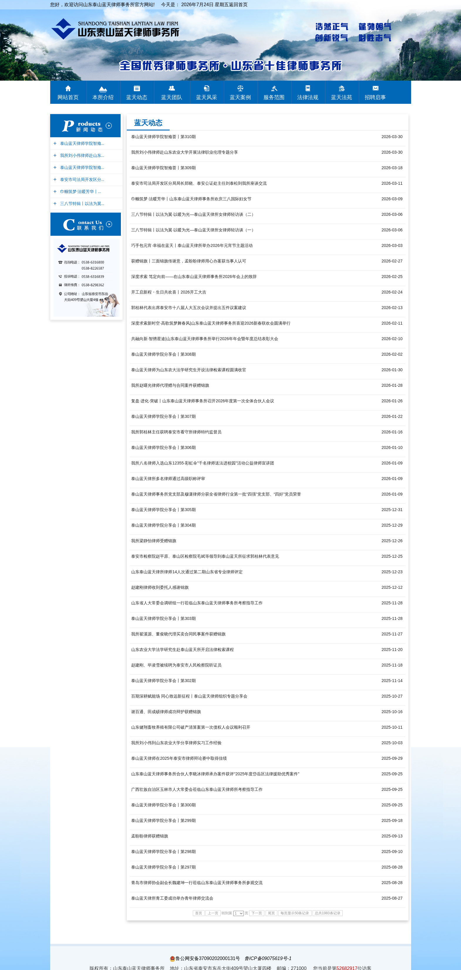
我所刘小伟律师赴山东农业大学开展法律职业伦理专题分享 (184, 152)
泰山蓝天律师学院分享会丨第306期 (163, 447)
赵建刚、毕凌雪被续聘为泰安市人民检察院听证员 (176, 665)
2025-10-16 (392, 711)
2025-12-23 (392, 571)
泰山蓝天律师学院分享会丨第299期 (163, 820)
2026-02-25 (392, 276)
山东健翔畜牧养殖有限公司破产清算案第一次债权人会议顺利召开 (190, 727)
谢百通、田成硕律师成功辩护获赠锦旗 (166, 711)
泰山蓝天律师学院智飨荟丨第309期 (163, 167)
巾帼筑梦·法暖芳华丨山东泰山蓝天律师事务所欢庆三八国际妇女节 (191, 198)
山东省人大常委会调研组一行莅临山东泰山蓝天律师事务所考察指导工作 (197, 603)
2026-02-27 (392, 261)
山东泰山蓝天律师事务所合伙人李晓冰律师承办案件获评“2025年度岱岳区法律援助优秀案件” (215, 773)
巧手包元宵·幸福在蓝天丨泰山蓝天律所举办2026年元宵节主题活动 (191, 245)
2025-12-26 (392, 540)
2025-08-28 (392, 867)
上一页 (213, 913)
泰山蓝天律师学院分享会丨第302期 (163, 680)
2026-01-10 (392, 447)
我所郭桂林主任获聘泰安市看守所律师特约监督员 (176, 432)
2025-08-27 (392, 898)
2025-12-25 (392, 556)
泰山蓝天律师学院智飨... (81, 143)
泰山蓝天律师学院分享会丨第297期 (163, 867)
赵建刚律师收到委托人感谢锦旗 (160, 587)
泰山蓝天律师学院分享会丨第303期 (163, 618)
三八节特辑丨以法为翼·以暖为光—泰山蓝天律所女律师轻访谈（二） (193, 214)
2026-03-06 (392, 214)
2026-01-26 (392, 400)
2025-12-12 (392, 587)
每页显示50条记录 (295, 913)
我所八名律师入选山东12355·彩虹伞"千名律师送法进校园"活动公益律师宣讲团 (202, 463)
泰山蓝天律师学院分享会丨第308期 (163, 354)
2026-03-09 (392, 198)
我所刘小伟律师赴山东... (81, 155)
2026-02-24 (392, 292)
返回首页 (238, 4)
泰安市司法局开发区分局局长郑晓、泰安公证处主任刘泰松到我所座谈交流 (199, 183)
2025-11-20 (392, 649)
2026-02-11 (392, 323)
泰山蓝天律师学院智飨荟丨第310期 (163, 136)
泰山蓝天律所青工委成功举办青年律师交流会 (172, 898)
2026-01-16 (392, 432)
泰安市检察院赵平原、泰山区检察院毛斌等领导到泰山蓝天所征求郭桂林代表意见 (205, 556)
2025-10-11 (392, 727)
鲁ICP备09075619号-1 (267, 958)
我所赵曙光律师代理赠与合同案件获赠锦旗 (170, 385)
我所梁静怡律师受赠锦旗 (153, 540)
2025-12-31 (392, 509)
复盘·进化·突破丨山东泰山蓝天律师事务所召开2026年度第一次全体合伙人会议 (202, 400)
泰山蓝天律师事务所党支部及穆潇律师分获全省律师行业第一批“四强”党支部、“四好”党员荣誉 (216, 494)
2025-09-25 (392, 773)
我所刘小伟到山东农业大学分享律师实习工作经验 (176, 742)
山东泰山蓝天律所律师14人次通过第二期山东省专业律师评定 (187, 571)
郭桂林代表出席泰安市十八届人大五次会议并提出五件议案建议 (188, 307)
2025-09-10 (392, 851)
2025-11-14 (392, 680)
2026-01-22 (392, 416)
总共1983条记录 (327, 913)
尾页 (271, 913)
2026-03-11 (392, 183)
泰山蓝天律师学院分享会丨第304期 (163, 525)
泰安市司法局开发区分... (81, 179)
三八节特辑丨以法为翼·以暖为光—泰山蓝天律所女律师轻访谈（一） (193, 230)
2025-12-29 (392, 525)
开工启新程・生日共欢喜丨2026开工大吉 (168, 292)
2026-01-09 (392, 463)
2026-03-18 (392, 167)
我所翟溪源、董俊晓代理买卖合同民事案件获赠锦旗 (178, 634)
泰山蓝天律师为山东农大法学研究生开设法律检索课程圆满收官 (188, 369)
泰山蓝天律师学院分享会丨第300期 (163, 805)
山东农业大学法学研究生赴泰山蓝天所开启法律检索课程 (182, 649)
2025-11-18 (392, 665)
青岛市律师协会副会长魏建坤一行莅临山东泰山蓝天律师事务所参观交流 (197, 882)
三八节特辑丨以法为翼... (81, 203)
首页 (198, 913)
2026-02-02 (392, 354)
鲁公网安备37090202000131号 (205, 958)
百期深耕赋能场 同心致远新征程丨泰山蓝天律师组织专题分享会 (189, 696)
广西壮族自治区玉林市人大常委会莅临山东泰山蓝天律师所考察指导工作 (197, 789)
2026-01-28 (392, 385)
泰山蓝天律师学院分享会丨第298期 (163, 851)
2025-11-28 (392, 603)
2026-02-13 (392, 307)
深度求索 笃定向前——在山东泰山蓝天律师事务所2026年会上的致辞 (193, 276)
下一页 (256, 913)
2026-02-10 (392, 338)
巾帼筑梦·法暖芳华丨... (80, 191)
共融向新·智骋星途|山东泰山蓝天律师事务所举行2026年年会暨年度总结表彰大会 (204, 338)
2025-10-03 (392, 742)
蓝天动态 (148, 123)
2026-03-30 (392, 136)
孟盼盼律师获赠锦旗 (149, 836)
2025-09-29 (392, 758)
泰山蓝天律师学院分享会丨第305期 (163, 509)
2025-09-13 (392, 836)
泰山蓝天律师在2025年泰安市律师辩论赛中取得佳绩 (179, 758)
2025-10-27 (392, 696)
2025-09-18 (392, 820)
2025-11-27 (392, 634)
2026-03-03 (392, 245)
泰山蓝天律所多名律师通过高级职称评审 (168, 478)
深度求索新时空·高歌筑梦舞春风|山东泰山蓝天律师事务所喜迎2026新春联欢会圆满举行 (211, 323)
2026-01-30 (392, 369)
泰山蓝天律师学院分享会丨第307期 (163, 416)
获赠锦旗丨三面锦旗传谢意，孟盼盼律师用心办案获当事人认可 (188, 261)
